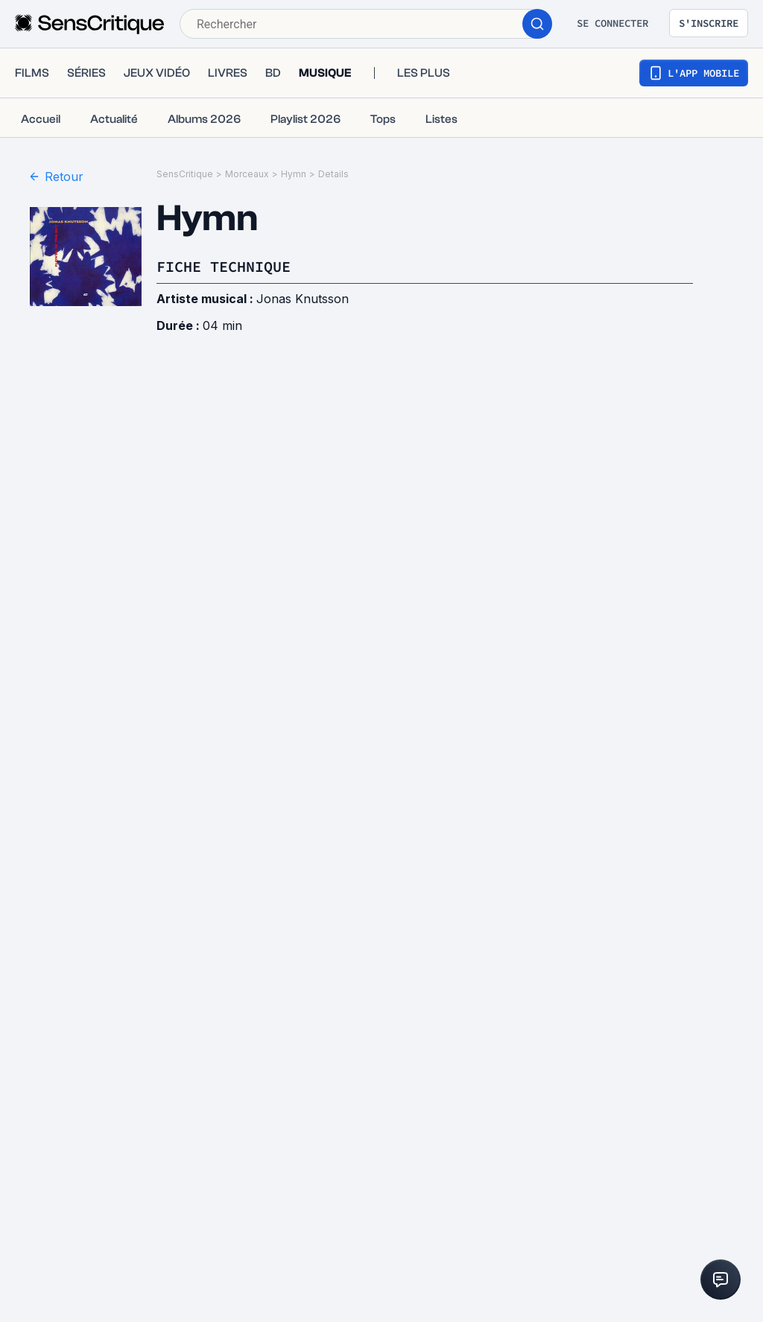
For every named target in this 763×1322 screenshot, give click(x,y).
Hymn (293, 173)
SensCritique (184, 173)
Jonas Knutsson (302, 298)
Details (333, 173)
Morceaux (247, 173)
